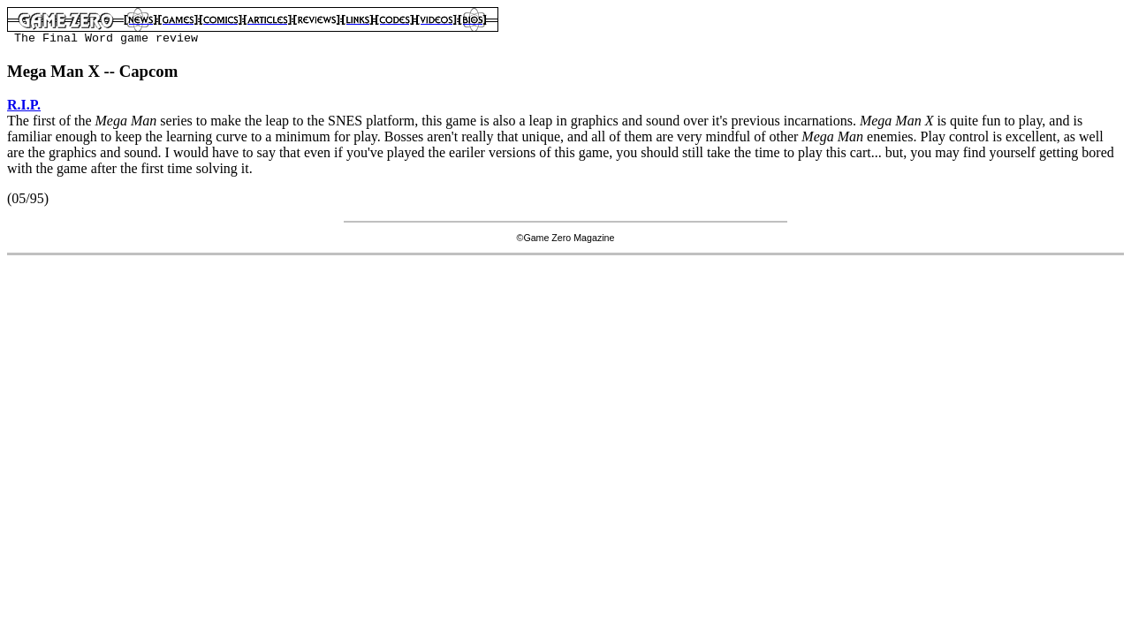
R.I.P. (24, 104)
